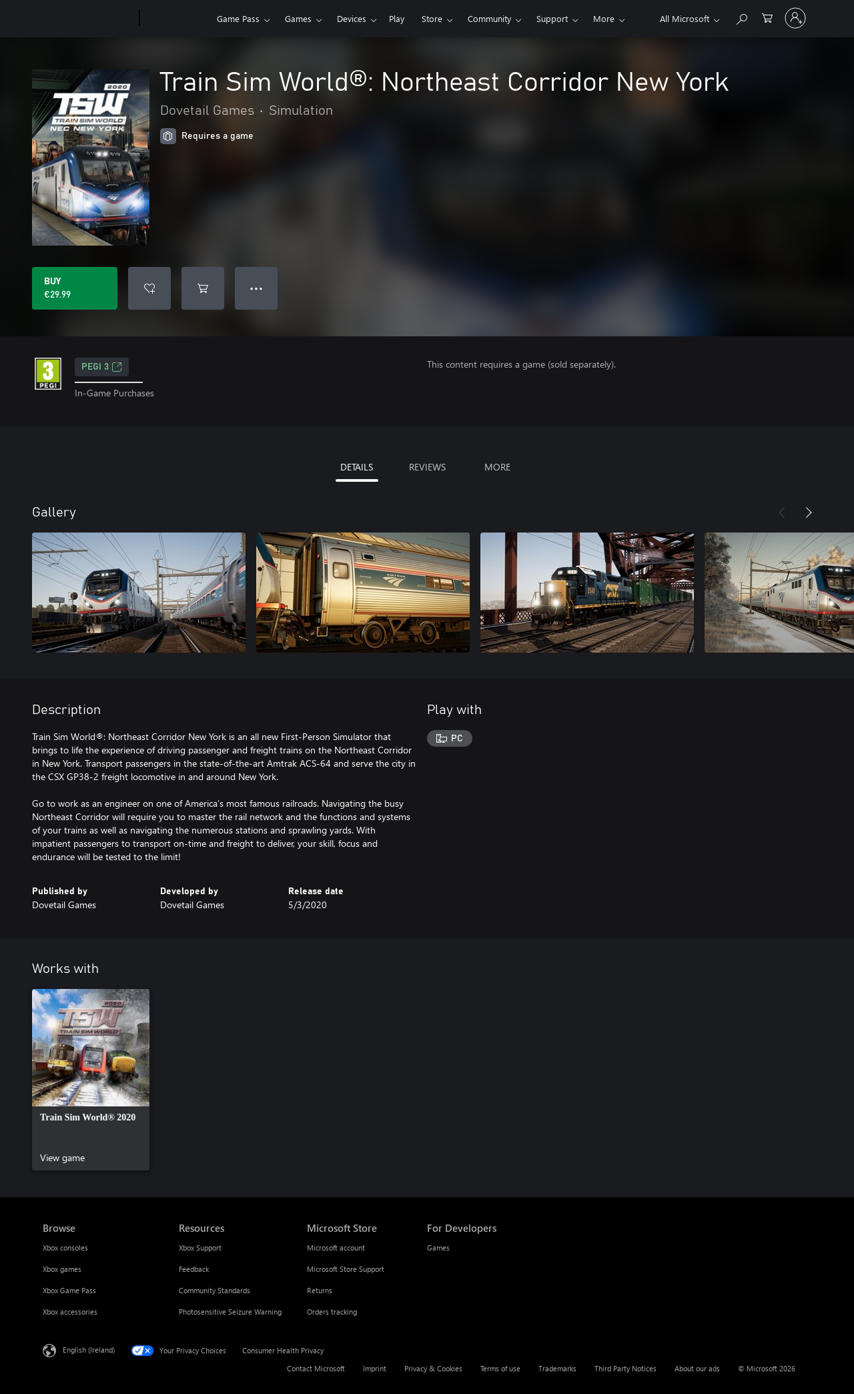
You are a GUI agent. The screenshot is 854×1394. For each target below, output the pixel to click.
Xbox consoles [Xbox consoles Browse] (65, 1247)
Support (552, 18)
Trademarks (557, 1368)
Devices (351, 18)
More (603, 18)
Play (396, 18)
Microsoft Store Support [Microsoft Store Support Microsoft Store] (345, 1269)
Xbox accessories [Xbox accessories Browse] (70, 1311)
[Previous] (782, 512)
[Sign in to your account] (795, 18)
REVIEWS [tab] (427, 466)
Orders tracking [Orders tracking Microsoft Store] (332, 1311)
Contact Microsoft (316, 1368)
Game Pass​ (238, 18)
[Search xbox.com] (741, 17)
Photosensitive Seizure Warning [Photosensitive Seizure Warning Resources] (230, 1311)
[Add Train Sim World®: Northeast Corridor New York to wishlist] (149, 288)
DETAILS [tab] (356, 466)
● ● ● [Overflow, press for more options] (256, 288)
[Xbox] (176, 19)
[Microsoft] (88, 19)
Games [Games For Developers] (438, 1247)
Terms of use (500, 1368)
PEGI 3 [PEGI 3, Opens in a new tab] (101, 367)
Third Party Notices (625, 1368)
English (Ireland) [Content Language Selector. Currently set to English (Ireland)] (89, 1349)
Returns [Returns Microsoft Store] (319, 1290)
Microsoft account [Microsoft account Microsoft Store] (336, 1247)
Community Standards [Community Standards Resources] (214, 1290)
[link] (90, 1079)
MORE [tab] (497, 466)
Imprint (374, 1368)
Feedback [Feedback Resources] (194, 1269)
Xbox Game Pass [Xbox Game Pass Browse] (69, 1290)
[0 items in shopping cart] (767, 17)
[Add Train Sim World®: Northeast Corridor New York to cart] (202, 288)
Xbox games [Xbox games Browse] (62, 1269)
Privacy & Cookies (433, 1368)
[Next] (808, 512)
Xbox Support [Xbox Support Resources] (200, 1247)
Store (432, 18)
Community (489, 18)
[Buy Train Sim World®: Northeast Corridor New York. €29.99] (74, 288)
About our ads (697, 1368)
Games (298, 18)
